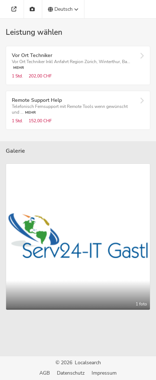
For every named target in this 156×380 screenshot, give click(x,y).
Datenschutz (70, 373)
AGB (44, 373)
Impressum (104, 373)
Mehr (18, 67)
